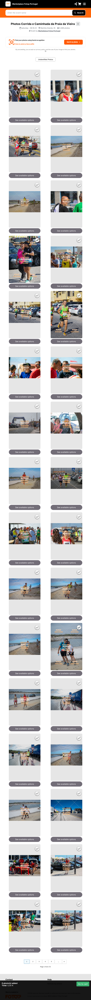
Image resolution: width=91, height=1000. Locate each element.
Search (79, 13)
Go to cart (83, 984)
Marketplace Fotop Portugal (25, 4)
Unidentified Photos (45, 59)
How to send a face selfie (24, 44)
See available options (24, 120)
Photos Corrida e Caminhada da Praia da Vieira (43, 24)
